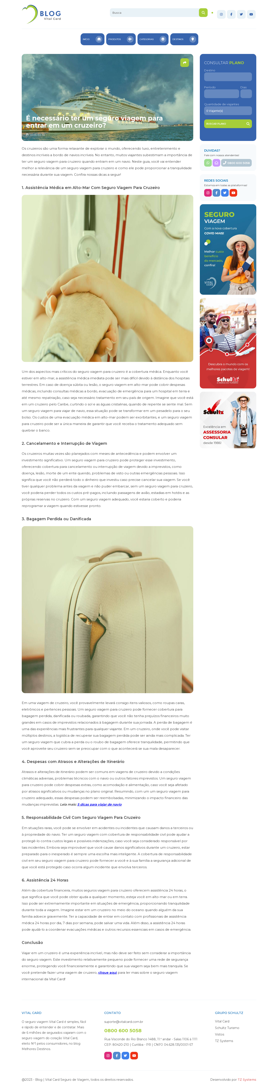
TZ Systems (224, 1041)
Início (92, 39)
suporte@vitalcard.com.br (123, 1022)
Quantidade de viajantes (221, 104)
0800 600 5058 (236, 163)
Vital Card (222, 1021)
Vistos (219, 1034)
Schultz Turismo (227, 1028)
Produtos (121, 39)
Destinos (185, 39)
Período (210, 87)
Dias (243, 87)
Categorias (153, 39)
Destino (209, 70)
